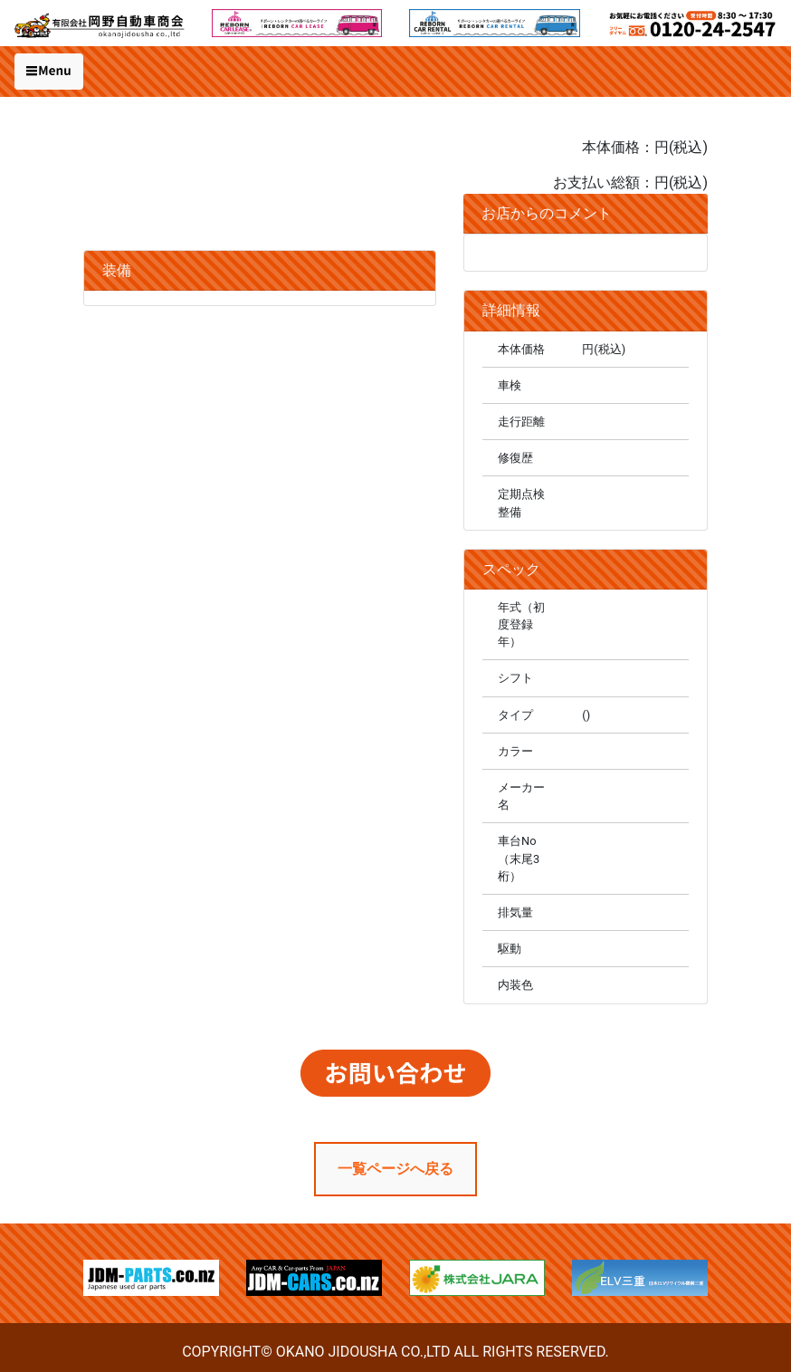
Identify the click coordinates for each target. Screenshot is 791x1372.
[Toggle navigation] (48, 71)
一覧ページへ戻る (395, 1168)
